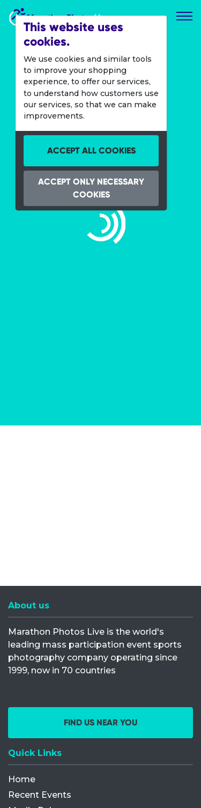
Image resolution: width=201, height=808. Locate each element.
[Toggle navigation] (184, 16)
